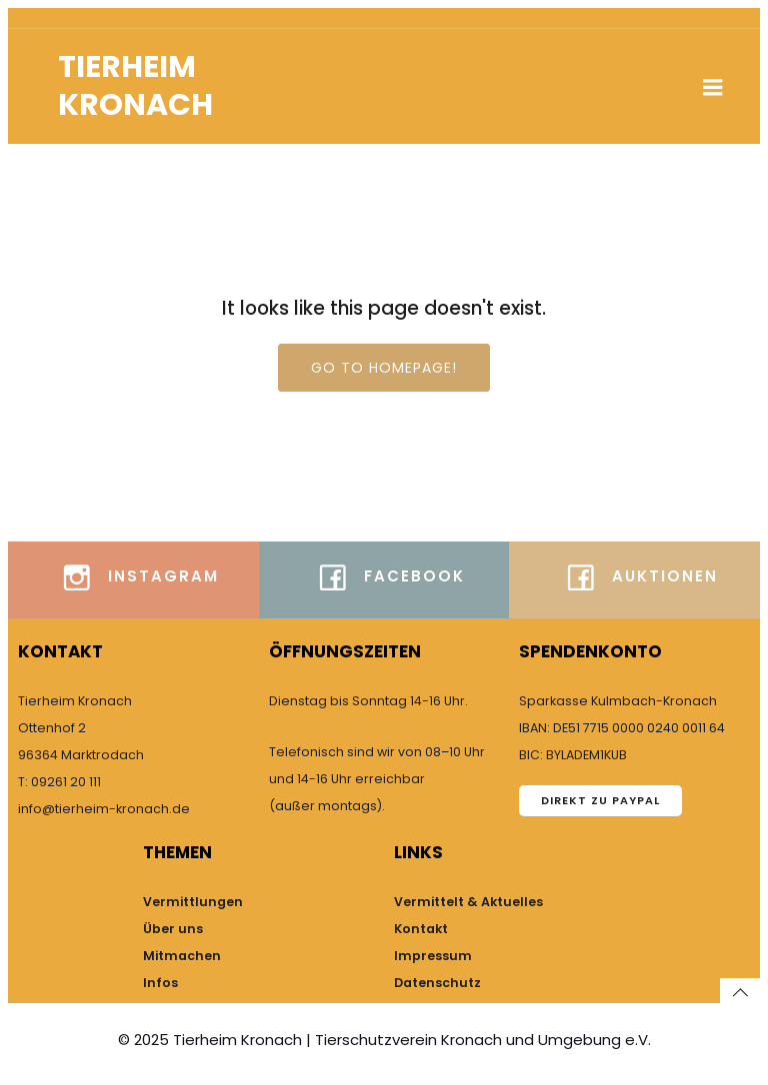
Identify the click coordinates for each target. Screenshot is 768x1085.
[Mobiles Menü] (713, 88)
